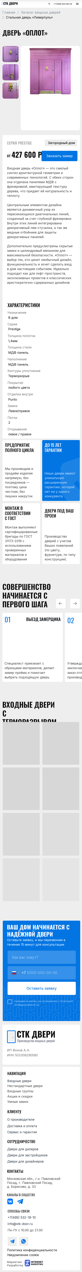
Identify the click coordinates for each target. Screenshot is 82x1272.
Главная (8, 12)
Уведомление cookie (23, 1255)
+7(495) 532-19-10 (22, 1217)
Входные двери (19, 1081)
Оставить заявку (42, 988)
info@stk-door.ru (20, 1224)
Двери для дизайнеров (25, 1161)
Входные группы (20, 1091)
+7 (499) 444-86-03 (62, 4)
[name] (42, 957)
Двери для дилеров (22, 1149)
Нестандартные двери (25, 1086)
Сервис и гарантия (22, 1132)
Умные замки (17, 1102)
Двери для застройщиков (27, 1155)
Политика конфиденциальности (32, 1250)
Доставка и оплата (22, 1126)
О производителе (20, 1119)
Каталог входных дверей (40, 12)
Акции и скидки (20, 1096)
